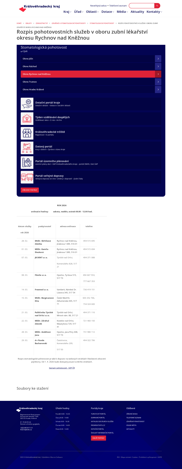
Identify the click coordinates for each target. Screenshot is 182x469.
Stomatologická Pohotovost (102, 23)
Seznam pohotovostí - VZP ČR (62, 368)
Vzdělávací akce (42, 120)
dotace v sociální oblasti (60, 105)
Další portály (98, 438)
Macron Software (56, 457)
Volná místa (131, 425)
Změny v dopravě (64, 178)
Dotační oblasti (42, 105)
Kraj (66, 11)
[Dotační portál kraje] (27, 103)
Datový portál (43, 146)
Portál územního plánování (52, 161)
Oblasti (91, 11)
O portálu (50, 135)
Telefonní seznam (118, 5)
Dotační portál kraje (47, 102)
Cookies (135, 457)
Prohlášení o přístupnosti (147, 457)
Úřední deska (132, 414)
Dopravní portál (98, 418)
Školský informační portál (102, 433)
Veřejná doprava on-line (45, 178)
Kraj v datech (41, 149)
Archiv (59, 120)
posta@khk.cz (26, 430)
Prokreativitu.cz (98, 425)
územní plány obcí (43, 164)
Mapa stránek (126, 457)
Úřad (77, 11)
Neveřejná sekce (98, 5)
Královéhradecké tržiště (50, 132)
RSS (118, 457)
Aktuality (137, 11)
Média (121, 11)
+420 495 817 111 (26, 428)
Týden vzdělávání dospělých (52, 117)
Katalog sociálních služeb (102, 421)
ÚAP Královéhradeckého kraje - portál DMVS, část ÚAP (75, 164)
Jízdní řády (78, 178)
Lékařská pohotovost (135, 421)
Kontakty (153, 11)
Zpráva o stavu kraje (56, 149)
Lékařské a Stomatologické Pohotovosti (69, 23)
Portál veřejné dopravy (49, 175)
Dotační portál (97, 429)
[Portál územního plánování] (27, 162)
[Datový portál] (27, 147)
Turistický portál (98, 414)
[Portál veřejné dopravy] (27, 177)
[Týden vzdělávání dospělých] (27, 118)
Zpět (24, 51)
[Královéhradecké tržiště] (27, 133)
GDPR (160, 457)
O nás (52, 120)
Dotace (106, 11)
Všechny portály (29, 190)
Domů (19, 23)
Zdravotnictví (42, 23)
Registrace (39, 135)
